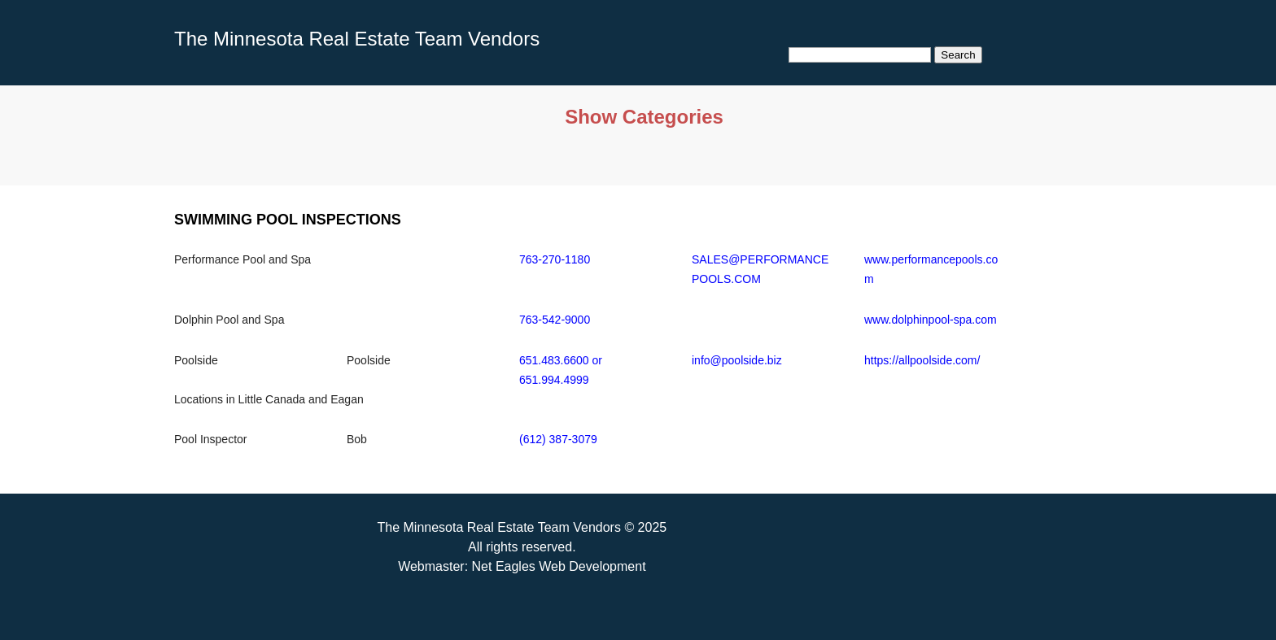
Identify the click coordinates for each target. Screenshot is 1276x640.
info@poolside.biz (737, 360)
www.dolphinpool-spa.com (930, 319)
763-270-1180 (554, 259)
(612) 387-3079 (558, 439)
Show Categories (644, 117)
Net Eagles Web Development (559, 566)
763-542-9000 (554, 319)
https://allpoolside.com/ (922, 360)
